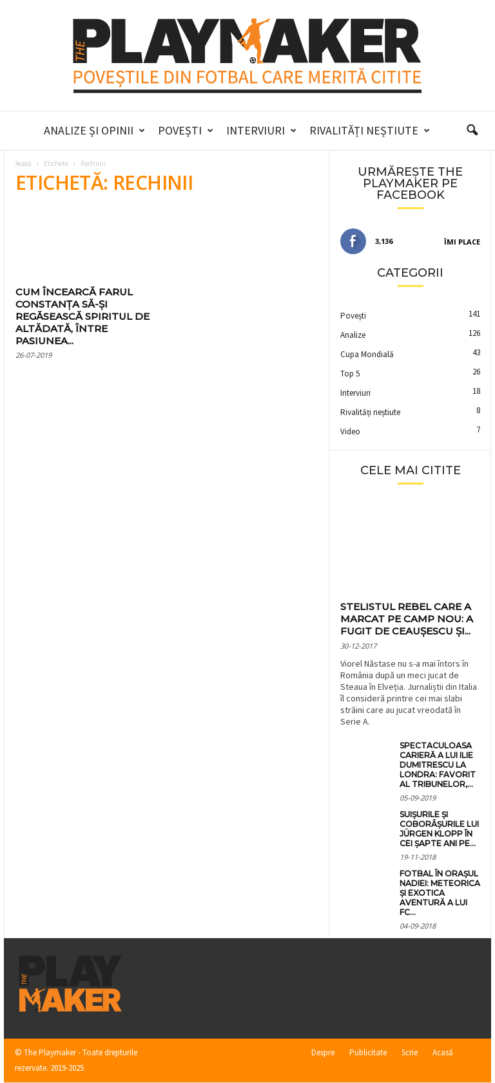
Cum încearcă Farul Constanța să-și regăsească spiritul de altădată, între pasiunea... (82, 316)
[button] (472, 130)
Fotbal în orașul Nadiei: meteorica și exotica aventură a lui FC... (440, 893)
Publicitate (368, 1052)
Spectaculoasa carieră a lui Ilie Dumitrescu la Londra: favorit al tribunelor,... (438, 765)
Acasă (23, 163)
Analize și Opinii (94, 130)
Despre (323, 1052)
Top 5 (350, 373)
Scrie (410, 1052)
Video (350, 431)
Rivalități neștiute (369, 130)
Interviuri (261, 130)
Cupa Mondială (367, 354)
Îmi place (462, 241)
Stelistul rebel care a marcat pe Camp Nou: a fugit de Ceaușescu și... (406, 618)
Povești (185, 130)
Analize (352, 334)
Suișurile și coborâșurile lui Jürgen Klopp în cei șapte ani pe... (439, 829)
